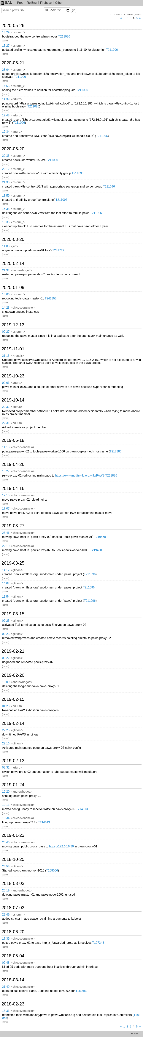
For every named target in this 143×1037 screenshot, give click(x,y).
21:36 (5, 182)
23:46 (5, 532)
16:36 (5, 222)
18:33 (5, 1010)
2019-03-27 (12, 525)
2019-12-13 (12, 324)
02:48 (5, 962)
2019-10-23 (12, 375)
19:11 (5, 804)
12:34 (5, 131)
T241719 (58, 250)
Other (59, 2)
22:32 (5, 406)
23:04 (5, 69)
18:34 (5, 818)
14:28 (5, 307)
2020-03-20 (12, 239)
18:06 (5, 294)
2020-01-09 (12, 287)
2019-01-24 (12, 784)
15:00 (5, 682)
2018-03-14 (12, 979)
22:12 (5, 169)
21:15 (5, 355)
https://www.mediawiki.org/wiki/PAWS (80, 475)
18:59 (5, 195)
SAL (6, 2)
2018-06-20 (12, 931)
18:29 (5, 32)
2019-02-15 (12, 699)
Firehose (46, 2)
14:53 (5, 86)
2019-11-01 (12, 348)
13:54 (5, 596)
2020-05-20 (12, 148)
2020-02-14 (12, 263)
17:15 (5, 495)
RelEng (31, 2)
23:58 (5, 866)
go (73, 10)
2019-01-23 (12, 835)
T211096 (64, 36)
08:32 (5, 767)
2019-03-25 (12, 563)
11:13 (5, 447)
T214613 (82, 809)
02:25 (5, 620)
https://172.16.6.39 (61, 846)
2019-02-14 (12, 723)
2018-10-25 (12, 859)
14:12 (5, 570)
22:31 (5, 423)
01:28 (5, 706)
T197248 (98, 942)
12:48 (5, 115)
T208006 (52, 870)
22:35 (5, 155)
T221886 (111, 475)
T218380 (115, 451)
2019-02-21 (12, 651)
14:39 (5, 99)
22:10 (5, 546)
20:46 (5, 842)
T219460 (100, 536)
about (135, 1033)
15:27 (5, 45)
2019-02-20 (12, 675)
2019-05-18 (12, 440)
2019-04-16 (12, 488)
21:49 (5, 986)
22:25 (5, 730)
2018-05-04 (12, 955)
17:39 (5, 938)
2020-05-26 (12, 25)
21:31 (5, 270)
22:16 (5, 743)
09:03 (5, 382)
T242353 (50, 298)
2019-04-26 (12, 464)
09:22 (5, 658)
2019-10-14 (12, 400)
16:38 (5, 208)
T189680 (81, 990)
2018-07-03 (12, 907)
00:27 (5, 331)
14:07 (5, 583)
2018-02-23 (12, 1003)
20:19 (5, 890)
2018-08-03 (12, 883)
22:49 (5, 914)
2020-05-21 (12, 62)
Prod (20, 2)
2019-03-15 (12, 613)
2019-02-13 (12, 760)
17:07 (5, 508)
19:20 (5, 791)
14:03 (5, 246)
